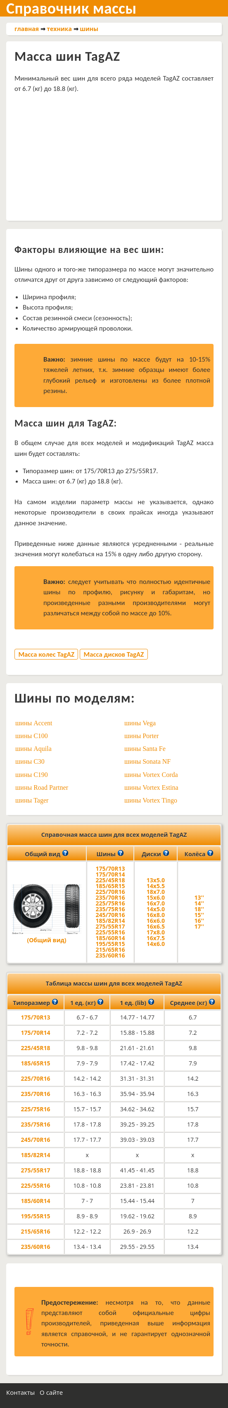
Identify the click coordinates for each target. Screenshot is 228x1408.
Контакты (20, 1392)
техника (59, 29)
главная (26, 29)
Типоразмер (35, 1002)
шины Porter (141, 735)
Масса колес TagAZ (46, 654)
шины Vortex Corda (151, 774)
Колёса (199, 853)
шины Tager (31, 800)
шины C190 (31, 774)
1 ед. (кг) (87, 1002)
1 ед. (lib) (137, 1002)
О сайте (51, 1392)
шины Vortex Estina (151, 787)
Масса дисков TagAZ (114, 654)
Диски (155, 853)
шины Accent (33, 723)
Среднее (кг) (192, 1002)
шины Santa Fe (145, 748)
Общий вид (46, 853)
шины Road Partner (41, 787)
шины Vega (140, 723)
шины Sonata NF (147, 761)
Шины (110, 853)
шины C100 (31, 735)
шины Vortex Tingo (150, 800)
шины (89, 29)
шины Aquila (33, 748)
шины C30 (30, 761)
